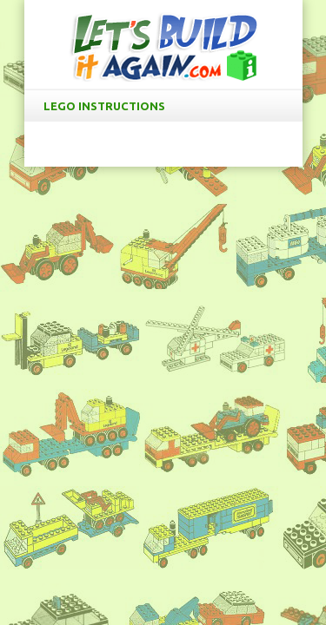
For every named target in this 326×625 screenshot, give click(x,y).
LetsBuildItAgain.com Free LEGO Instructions (163, 46)
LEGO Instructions (166, 106)
